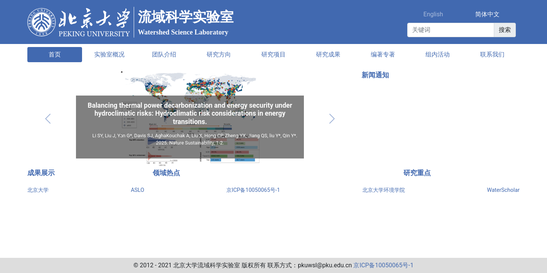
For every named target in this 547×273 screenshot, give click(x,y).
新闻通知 (375, 75)
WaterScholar (503, 190)
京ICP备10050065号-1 (253, 190)
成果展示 (41, 173)
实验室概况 (109, 54)
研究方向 (219, 54)
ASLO (137, 190)
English (433, 14)
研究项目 (273, 54)
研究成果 (328, 54)
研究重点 (417, 173)
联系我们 (492, 54)
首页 (55, 54)
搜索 (505, 29)
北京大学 (38, 190)
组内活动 (437, 54)
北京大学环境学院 (383, 190)
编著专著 (383, 54)
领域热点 (166, 173)
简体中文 (487, 14)
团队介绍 (164, 54)
